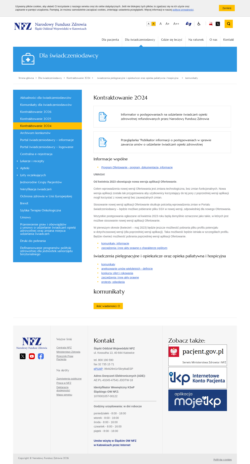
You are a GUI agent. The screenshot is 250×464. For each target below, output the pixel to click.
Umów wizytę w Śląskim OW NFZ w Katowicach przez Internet (115, 443)
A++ (176, 23)
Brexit (24, 203)
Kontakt (228, 39)
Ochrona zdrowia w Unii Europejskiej (46, 196)
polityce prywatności (182, 9)
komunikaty (108, 264)
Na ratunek (196, 39)
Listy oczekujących (33, 175)
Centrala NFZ (64, 347)
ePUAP (98, 368)
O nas (213, 39)
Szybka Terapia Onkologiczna (40, 210)
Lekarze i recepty (32, 161)
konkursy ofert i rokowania (117, 273)
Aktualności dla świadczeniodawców (45, 98)
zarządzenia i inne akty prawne (120, 277)
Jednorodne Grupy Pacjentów (41, 182)
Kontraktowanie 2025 (35, 119)
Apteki (24, 168)
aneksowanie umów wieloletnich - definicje (127, 268)
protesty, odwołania (113, 282)
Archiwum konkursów (35, 133)
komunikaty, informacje (115, 243)
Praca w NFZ (63, 382)
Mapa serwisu (64, 394)
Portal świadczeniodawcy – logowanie (46, 147)
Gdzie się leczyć (171, 39)
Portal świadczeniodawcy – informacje (47, 140)
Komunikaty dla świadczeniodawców (46, 105)
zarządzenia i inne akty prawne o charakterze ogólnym (134, 248)
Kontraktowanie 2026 (35, 112)
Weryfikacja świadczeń (36, 189)
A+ (168, 23)
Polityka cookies (222, 459)
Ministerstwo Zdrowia (68, 351)
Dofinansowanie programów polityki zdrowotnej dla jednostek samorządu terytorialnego (46, 251)
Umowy (25, 217)
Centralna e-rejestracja (36, 154)
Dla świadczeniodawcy (140, 39)
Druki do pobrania (33, 241)
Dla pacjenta (110, 39)
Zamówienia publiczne (69, 378)
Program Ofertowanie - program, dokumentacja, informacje (137, 167)
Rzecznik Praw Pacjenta (64, 358)
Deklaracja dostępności (63, 389)
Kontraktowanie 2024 (35, 126)
